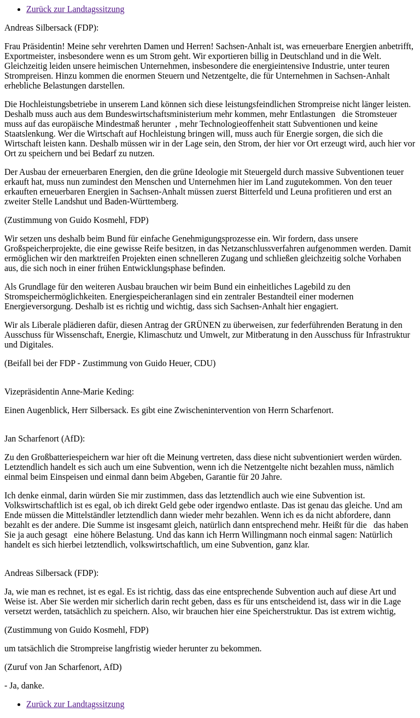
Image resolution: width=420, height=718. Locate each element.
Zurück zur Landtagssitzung (75, 9)
